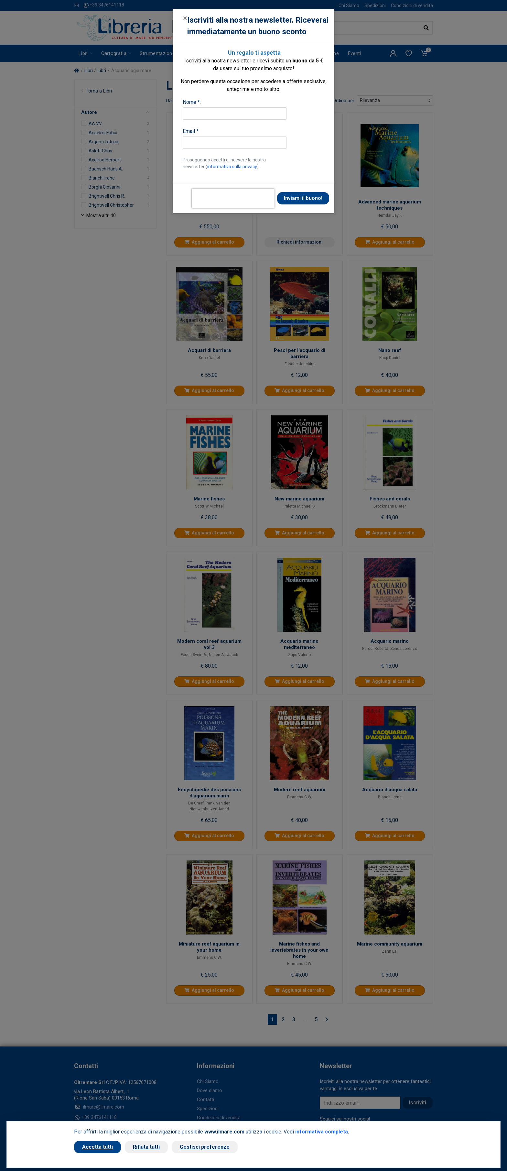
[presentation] (233, 198)
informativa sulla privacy (232, 166)
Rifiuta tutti (146, 1147)
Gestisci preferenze (205, 1147)
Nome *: (192, 102)
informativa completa (321, 1132)
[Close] (185, 18)
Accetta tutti (97, 1147)
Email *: (191, 131)
